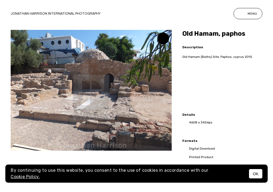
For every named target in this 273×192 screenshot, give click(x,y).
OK (256, 173)
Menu (248, 13)
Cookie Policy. (25, 176)
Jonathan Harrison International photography (56, 13)
